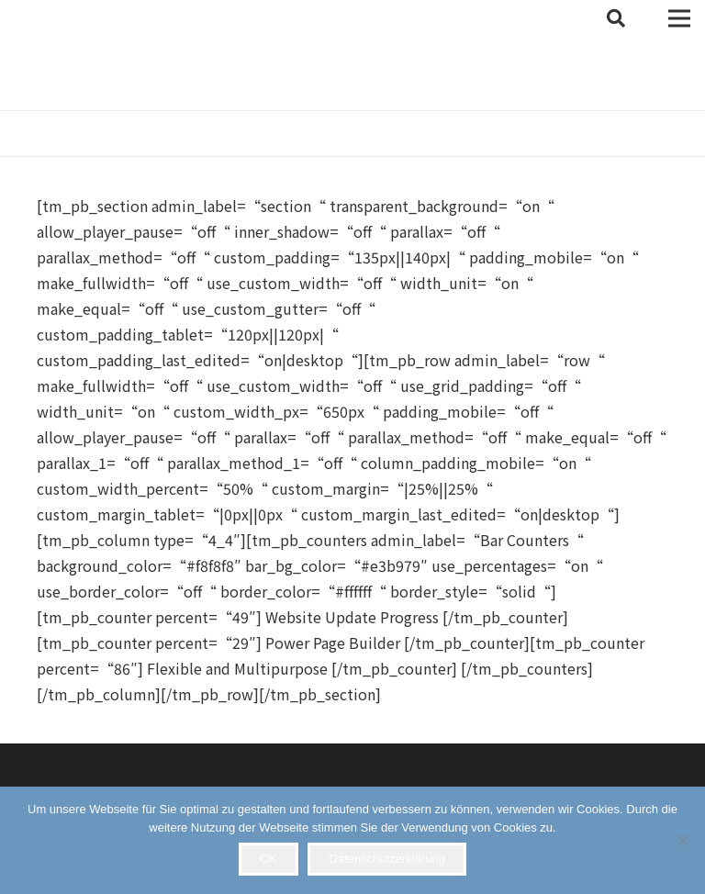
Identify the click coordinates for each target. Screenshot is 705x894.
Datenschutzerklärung (387, 859)
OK (268, 859)
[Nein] (682, 840)
